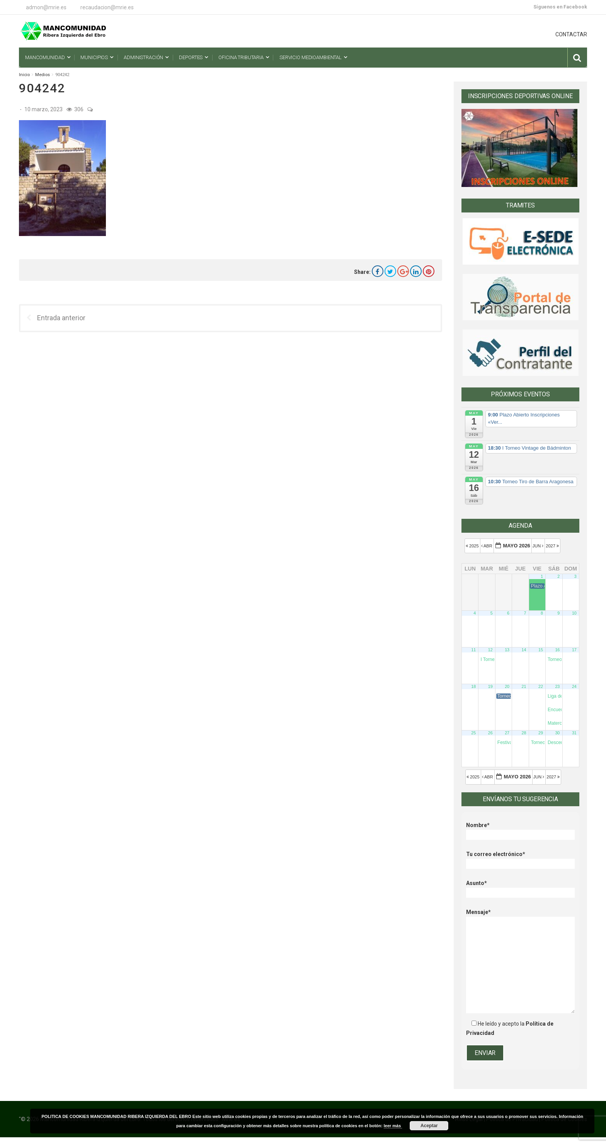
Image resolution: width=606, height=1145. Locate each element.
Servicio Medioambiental (310, 57)
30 (557, 732)
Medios (42, 74)
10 (574, 613)
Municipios (94, 57)
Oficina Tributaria (241, 57)
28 (524, 732)
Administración (143, 57)
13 (507, 649)
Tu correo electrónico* (520, 859)
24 (574, 686)
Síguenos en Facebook (560, 7)
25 (473, 732)
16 (557, 649)
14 (524, 649)
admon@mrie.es (46, 7)
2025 (473, 546)
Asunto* (520, 888)
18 (473, 686)
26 (490, 732)
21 (524, 686)
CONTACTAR (571, 34)
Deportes (191, 57)
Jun (539, 546)
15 (540, 649)
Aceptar (429, 1125)
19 (490, 686)
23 (557, 686)
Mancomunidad (45, 57)
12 (490, 649)
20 (507, 686)
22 (540, 686)
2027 (553, 546)
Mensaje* (520, 916)
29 (540, 732)
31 (574, 732)
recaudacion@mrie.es (107, 7)
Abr (487, 546)
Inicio (24, 74)
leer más (393, 1125)
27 (507, 732)
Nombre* (520, 830)
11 (473, 649)
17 (574, 649)
